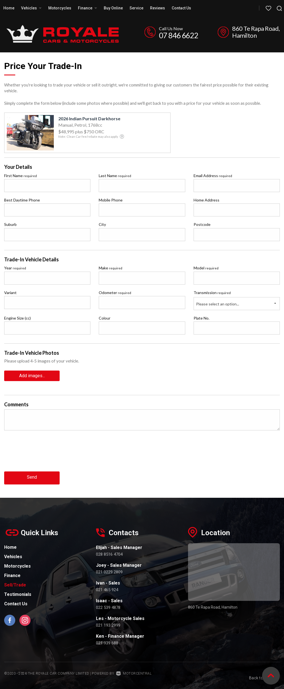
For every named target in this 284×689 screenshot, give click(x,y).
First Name (20, 175)
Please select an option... (217, 304)
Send (32, 476)
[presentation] (46, 454)
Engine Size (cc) (17, 318)
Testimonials (17, 593)
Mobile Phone (111, 200)
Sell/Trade (15, 583)
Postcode (202, 224)
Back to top (258, 672)
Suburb (10, 224)
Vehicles (31, 8)
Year (15, 268)
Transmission (212, 292)
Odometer (115, 292)
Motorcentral (134, 672)
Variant (10, 292)
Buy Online (113, 8)
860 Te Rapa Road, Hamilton (256, 32)
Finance (87, 8)
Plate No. (201, 318)
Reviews (157, 8)
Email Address (213, 175)
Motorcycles (59, 8)
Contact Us (181, 8)
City (102, 224)
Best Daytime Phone (22, 200)
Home (8, 8)
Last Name (115, 175)
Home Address (206, 200)
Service (136, 8)
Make (110, 268)
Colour (104, 318)
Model (206, 268)
